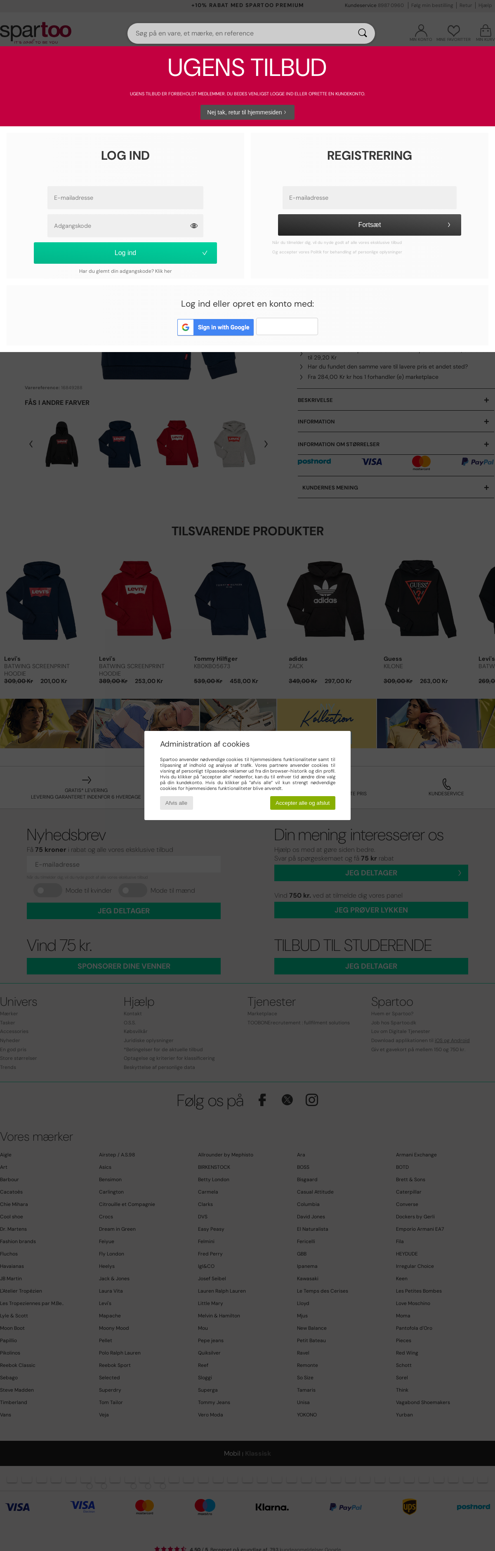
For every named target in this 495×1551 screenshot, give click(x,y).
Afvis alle (176, 803)
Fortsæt (405, 225)
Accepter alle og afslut (303, 803)
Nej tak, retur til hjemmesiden (247, 112)
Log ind (162, 253)
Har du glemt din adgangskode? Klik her (125, 271)
